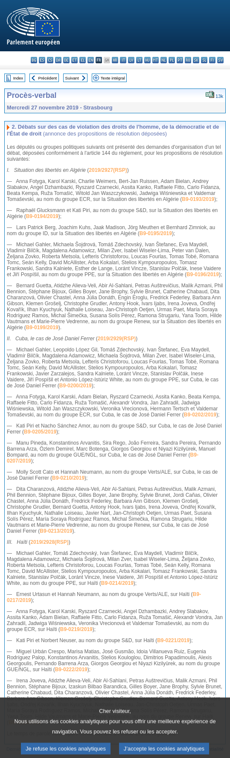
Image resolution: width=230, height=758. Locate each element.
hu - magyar (147, 60)
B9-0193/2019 (198, 199)
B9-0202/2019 (200, 415)
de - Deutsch (66, 60)
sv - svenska (220, 60)
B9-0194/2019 (42, 216)
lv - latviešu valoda (131, 60)
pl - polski (172, 60)
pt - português (180, 60)
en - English (90, 60)
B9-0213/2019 (56, 531)
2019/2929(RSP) (117, 339)
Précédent (47, 78)
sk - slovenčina (196, 60)
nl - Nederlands (163, 60)
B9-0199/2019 (42, 327)
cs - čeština (50, 60)
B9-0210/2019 (68, 478)
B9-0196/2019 (202, 274)
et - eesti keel (74, 60)
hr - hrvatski (115, 60)
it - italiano (123, 60)
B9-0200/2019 (75, 386)
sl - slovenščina (204, 60)
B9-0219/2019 (76, 629)
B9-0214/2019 (117, 583)
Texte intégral (113, 78)
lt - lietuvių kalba (139, 60)
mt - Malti (155, 60)
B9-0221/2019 (173, 640)
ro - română (188, 60)
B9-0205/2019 (40, 432)
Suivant (72, 78)
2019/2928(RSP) (49, 542)
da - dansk (58, 60)
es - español (42, 60)
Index (18, 78)
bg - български (34, 60)
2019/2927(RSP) (108, 170)
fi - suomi (212, 60)
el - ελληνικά (82, 60)
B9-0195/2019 (156, 233)
